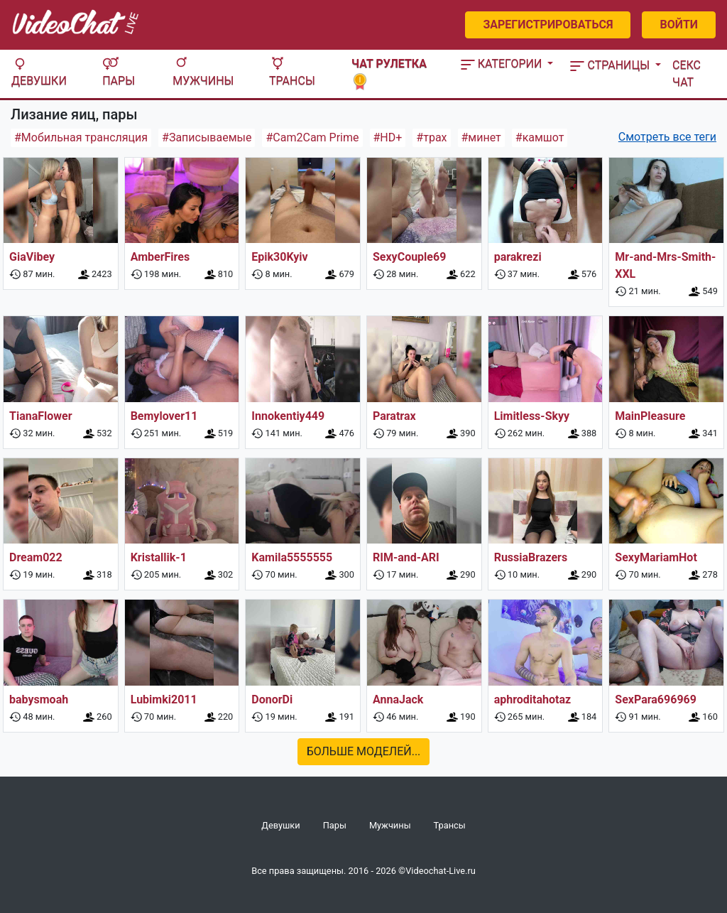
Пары (118, 72)
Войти (679, 24)
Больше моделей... (364, 751)
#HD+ (388, 137)
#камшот (539, 137)
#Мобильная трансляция (81, 137)
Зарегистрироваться (548, 24)
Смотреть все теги (667, 137)
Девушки (39, 72)
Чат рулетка (389, 72)
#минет (481, 137)
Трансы (292, 72)
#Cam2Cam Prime (312, 137)
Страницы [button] (611, 65)
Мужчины (203, 72)
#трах (431, 137)
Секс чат (686, 73)
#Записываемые (206, 137)
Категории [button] (503, 63)
